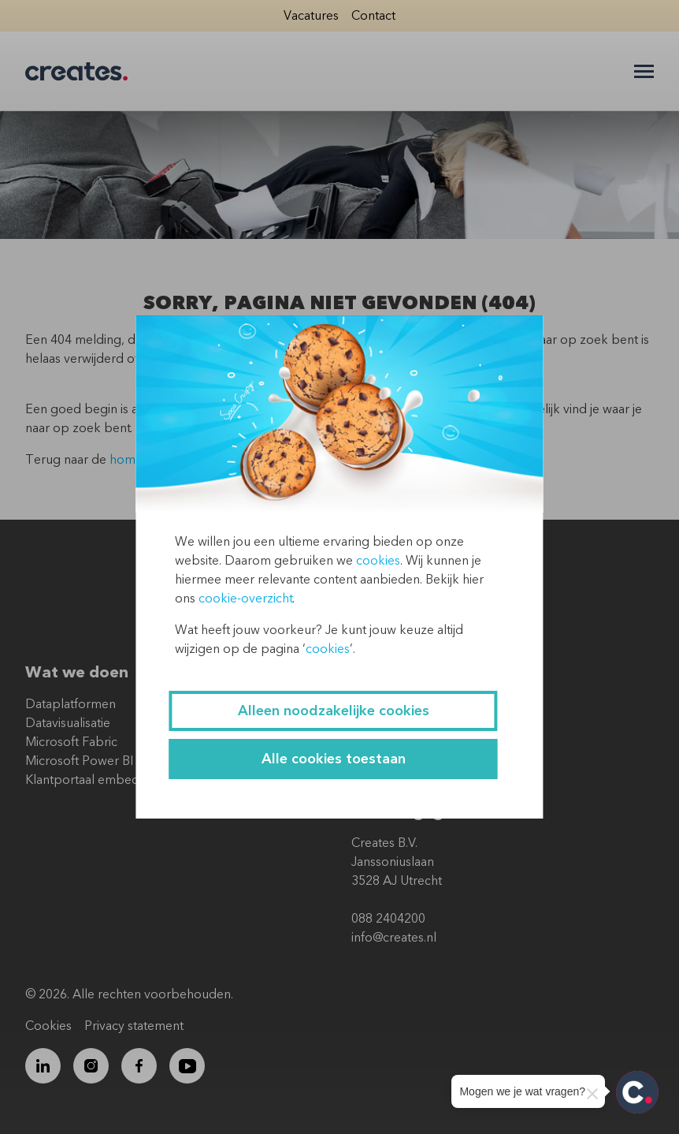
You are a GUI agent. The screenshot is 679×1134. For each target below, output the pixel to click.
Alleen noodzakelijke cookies (333, 711)
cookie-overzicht (245, 598)
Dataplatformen (70, 704)
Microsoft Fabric (71, 742)
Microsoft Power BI (79, 761)
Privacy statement (134, 1026)
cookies (378, 560)
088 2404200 (388, 918)
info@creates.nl (393, 937)
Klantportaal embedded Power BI (121, 780)
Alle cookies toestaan (334, 759)
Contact (373, 15)
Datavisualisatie (67, 723)
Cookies (48, 1026)
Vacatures (311, 15)
